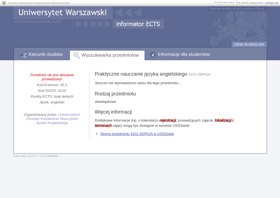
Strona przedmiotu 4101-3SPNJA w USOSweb (137, 134)
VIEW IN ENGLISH (249, 44)
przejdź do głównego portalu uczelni (38, 21)
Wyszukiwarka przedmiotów (110, 55)
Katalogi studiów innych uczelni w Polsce (237, 8)
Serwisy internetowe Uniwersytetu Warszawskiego (38, 2)
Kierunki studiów (46, 54)
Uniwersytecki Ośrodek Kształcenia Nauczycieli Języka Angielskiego (53, 118)
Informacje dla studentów (184, 54)
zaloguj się (271, 2)
